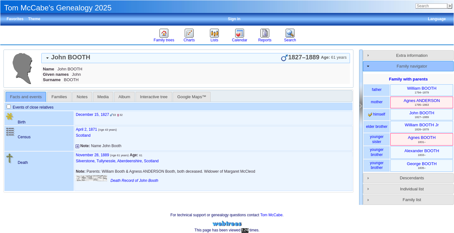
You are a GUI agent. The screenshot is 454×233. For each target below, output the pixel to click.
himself (376, 114)
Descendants (412, 178)
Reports (264, 40)
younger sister (376, 139)
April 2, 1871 (86, 129)
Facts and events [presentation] (26, 96)
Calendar (239, 40)
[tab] (195, 58)
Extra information (412, 55)
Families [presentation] (59, 96)
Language (437, 19)
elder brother (376, 126)
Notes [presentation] (82, 96)
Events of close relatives (30, 107)
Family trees (164, 40)
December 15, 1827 (92, 114)
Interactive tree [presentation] (153, 96)
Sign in (234, 19)
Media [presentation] (103, 96)
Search (290, 40)
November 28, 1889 (92, 155)
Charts (189, 40)
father (377, 89)
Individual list (412, 189)
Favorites (15, 19)
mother (376, 102)
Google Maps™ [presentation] (191, 96)
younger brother (376, 152)
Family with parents (408, 79)
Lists (214, 40)
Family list (412, 199)
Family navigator (412, 66)
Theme (34, 19)
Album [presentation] (124, 96)
